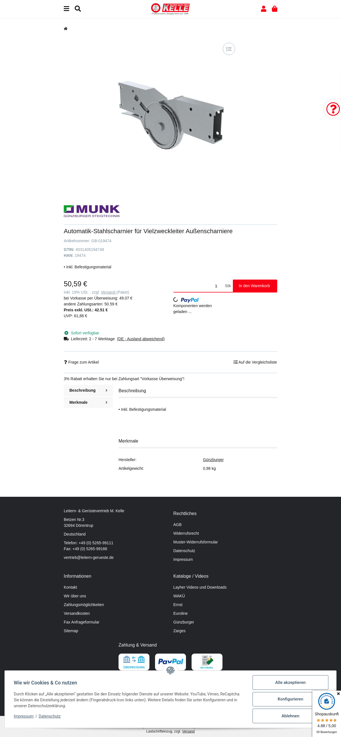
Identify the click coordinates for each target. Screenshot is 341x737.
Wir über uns (75, 596)
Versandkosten (77, 613)
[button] (263, 8)
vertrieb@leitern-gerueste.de (89, 557)
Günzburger (213, 459)
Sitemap (71, 631)
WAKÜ (179, 596)
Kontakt (70, 587)
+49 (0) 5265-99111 (96, 543)
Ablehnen (290, 715)
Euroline (180, 613)
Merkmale (88, 402)
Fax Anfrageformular (81, 622)
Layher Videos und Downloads (200, 587)
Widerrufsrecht (186, 533)
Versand (108, 292)
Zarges (179, 631)
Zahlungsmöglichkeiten (84, 604)
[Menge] (198, 286)
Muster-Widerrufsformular (195, 542)
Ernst (178, 604)
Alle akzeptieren (290, 682)
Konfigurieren (290, 699)
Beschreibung (88, 390)
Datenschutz (184, 550)
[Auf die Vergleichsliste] (229, 49)
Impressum (183, 559)
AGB (177, 524)
